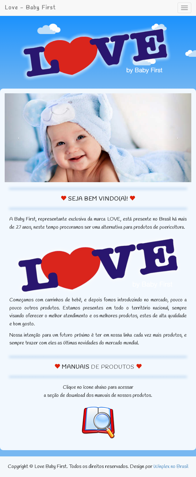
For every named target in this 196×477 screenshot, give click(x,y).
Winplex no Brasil (170, 466)
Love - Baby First (30, 8)
